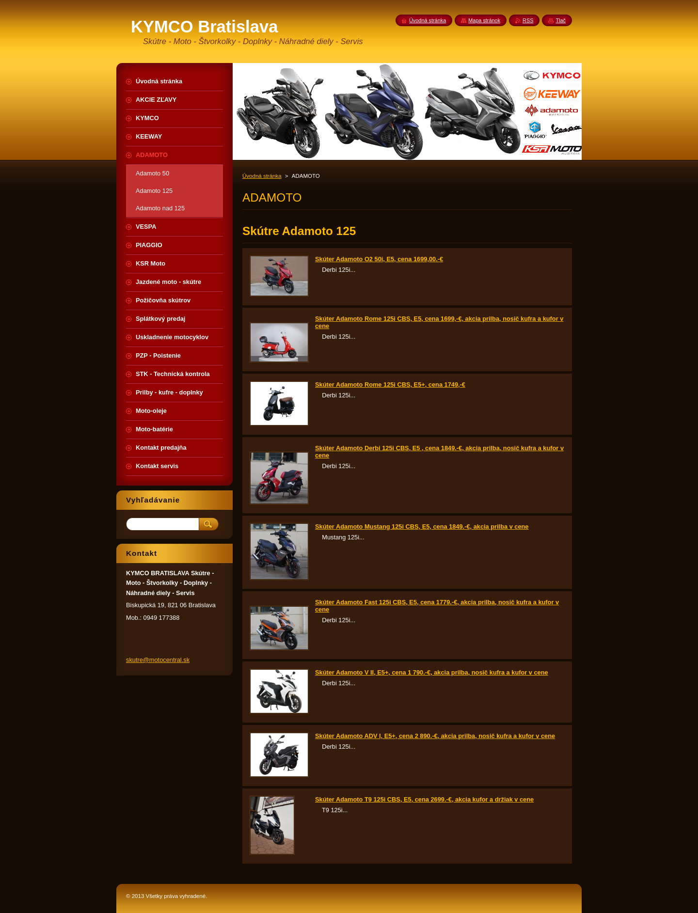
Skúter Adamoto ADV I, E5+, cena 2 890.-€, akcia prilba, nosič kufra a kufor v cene (435, 736)
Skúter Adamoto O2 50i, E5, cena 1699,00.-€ (379, 259)
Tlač (560, 20)
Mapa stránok (484, 20)
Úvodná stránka (262, 176)
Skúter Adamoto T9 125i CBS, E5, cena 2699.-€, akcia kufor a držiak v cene (424, 799)
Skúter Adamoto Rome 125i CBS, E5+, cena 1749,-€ (390, 384)
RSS (528, 20)
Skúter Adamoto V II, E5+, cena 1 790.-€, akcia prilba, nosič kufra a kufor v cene (431, 672)
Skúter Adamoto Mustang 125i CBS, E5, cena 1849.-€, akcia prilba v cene (421, 526)
